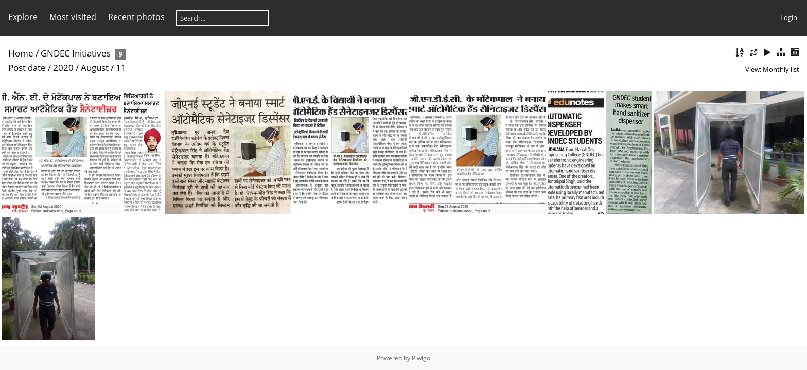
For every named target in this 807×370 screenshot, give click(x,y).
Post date (27, 67)
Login (788, 17)
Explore (23, 17)
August (95, 67)
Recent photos (136, 17)
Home (20, 53)
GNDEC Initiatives (77, 53)
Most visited (72, 17)
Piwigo (421, 358)
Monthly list (781, 69)
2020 (63, 67)
